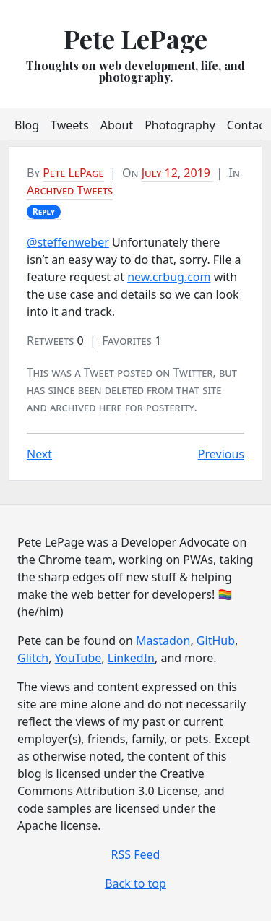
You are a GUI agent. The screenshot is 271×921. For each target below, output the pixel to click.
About (116, 125)
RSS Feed (135, 854)
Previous (221, 454)
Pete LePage (135, 38)
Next (39, 454)
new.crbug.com (168, 277)
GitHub (216, 640)
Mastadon (163, 640)
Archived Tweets (70, 190)
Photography (180, 125)
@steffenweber (68, 242)
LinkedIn (131, 658)
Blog (26, 125)
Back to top (135, 883)
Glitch (32, 658)
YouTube (78, 658)
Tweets (70, 125)
